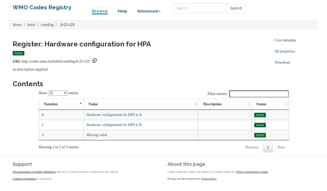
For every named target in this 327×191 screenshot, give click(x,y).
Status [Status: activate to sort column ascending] (261, 104)
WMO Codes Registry (42, 7)
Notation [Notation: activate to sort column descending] (51, 104)
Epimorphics (208, 178)
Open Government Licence (252, 171)
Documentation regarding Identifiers (34, 171)
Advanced (149, 11)
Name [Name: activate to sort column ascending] (93, 104)
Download (282, 62)
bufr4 (31, 25)
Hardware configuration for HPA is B (114, 125)
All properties (285, 51)
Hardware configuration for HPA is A (114, 115)
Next (280, 147)
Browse (100, 11)
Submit (236, 8)
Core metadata (285, 40)
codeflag (47, 25)
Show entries (59, 93)
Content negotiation (24, 178)
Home (17, 25)
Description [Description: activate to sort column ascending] (212, 104)
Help (122, 11)
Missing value (97, 135)
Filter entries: (247, 93)
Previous (252, 147)
